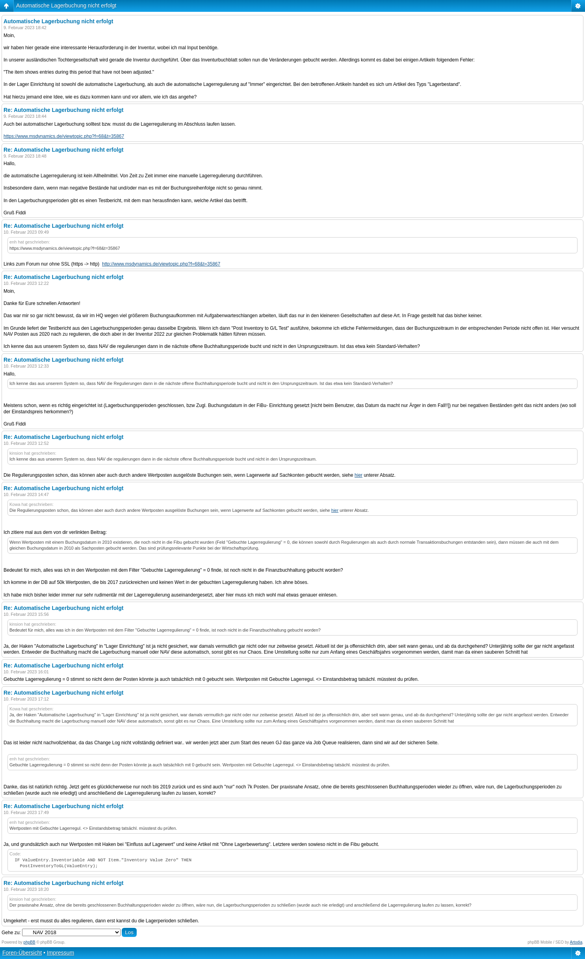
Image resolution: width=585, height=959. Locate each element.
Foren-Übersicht (22, 953)
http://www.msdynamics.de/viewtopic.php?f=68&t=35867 (161, 264)
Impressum (60, 953)
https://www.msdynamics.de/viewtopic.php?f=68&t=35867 (64, 136)
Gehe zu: (11, 932)
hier (358, 475)
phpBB (29, 942)
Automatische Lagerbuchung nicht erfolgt (66, 5)
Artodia (576, 942)
